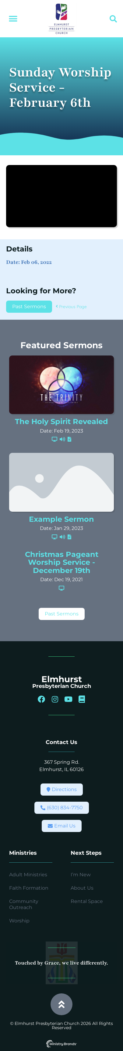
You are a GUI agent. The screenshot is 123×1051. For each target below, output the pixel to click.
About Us (82, 888)
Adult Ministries (28, 875)
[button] (13, 19)
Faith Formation (28, 888)
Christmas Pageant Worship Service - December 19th (61, 562)
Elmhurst (61, 679)
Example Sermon (61, 519)
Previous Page (71, 306)
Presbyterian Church (61, 686)
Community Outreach (23, 904)
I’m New (81, 875)
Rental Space (87, 901)
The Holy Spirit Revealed (61, 421)
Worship (19, 921)
